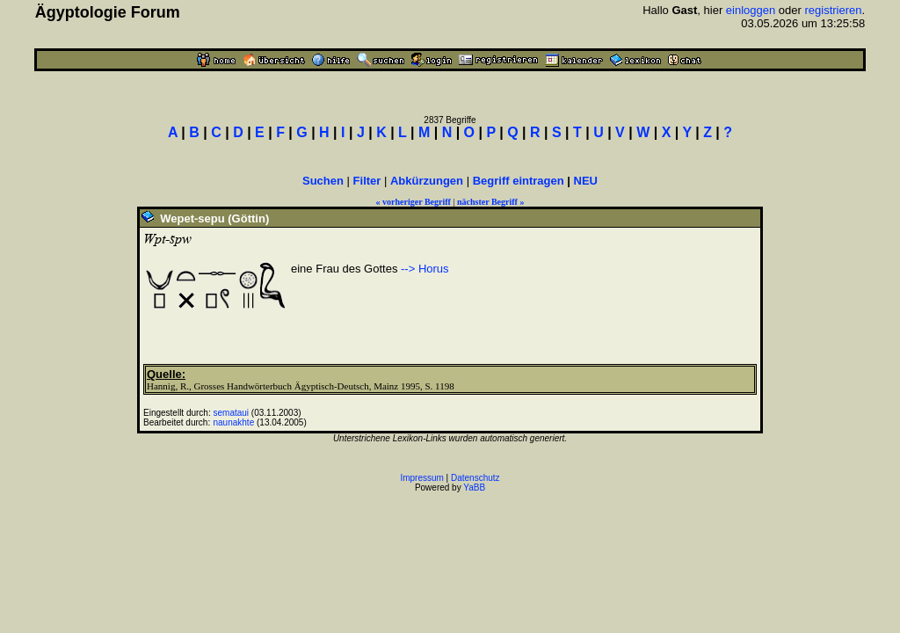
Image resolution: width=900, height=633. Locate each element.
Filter (367, 180)
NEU (586, 180)
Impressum (421, 478)
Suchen (323, 180)
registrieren (833, 10)
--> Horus (425, 268)
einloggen (750, 10)
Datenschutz (475, 478)
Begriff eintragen (518, 180)
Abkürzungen (426, 180)
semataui (232, 413)
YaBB (474, 487)
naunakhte (234, 422)
